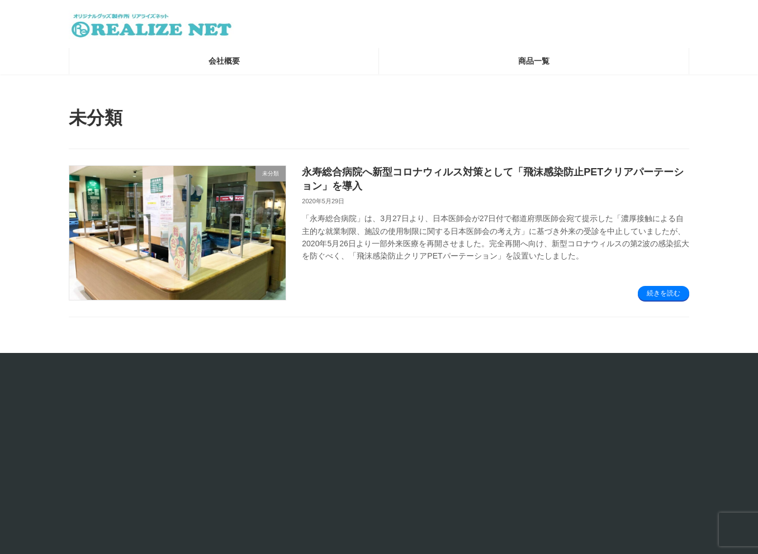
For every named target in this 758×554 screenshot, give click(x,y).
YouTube (510, 458)
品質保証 (298, 486)
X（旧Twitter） (521, 444)
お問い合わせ (99, 367)
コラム (506, 430)
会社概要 (298, 430)
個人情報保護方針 (314, 458)
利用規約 (298, 444)
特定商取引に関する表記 (327, 472)
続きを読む (663, 298)
